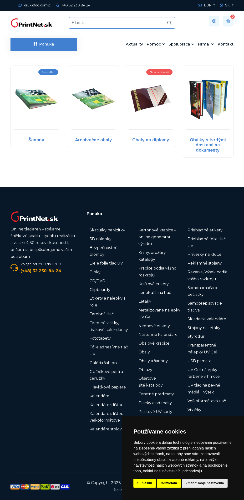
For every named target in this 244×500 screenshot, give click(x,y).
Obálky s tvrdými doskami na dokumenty (208, 145)
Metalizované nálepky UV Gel (159, 313)
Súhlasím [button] (144, 483)
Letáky (144, 301)
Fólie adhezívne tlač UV (109, 350)
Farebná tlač (102, 314)
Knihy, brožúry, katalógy (152, 256)
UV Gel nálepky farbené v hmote (204, 373)
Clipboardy (100, 289)
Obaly (144, 352)
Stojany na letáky (204, 328)
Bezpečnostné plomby (103, 251)
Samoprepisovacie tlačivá (205, 306)
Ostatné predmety (156, 394)
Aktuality (134, 44)
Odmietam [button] (169, 483)
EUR (205, 5)
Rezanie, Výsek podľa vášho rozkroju (207, 275)
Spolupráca (179, 44)
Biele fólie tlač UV (106, 263)
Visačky (194, 410)
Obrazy (145, 369)
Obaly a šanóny (153, 361)
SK (225, 5)
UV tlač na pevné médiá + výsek (204, 388)
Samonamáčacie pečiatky (203, 291)
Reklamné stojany (205, 263)
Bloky (95, 272)
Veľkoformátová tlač (207, 401)
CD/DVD (97, 281)
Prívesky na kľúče (204, 254)
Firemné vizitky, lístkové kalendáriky (109, 326)
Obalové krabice (153, 343)
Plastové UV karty (155, 411)
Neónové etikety (154, 326)
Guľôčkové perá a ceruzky (106, 375)
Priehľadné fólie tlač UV (207, 242)
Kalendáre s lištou (107, 405)
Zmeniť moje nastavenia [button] (205, 483)
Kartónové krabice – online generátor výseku (157, 237)
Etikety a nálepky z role (108, 301)
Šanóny (36, 139)
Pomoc (154, 44)
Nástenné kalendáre (158, 334)
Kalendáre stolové (107, 429)
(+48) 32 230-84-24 (40, 270)
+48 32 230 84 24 (73, 5)
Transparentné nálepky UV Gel (202, 348)
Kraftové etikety (153, 284)
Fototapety (100, 338)
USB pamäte (200, 361)
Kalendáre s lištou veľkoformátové (107, 417)
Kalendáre (99, 396)
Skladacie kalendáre (207, 319)
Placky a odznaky (155, 403)
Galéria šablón (103, 363)
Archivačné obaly (93, 139)
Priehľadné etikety (205, 230)
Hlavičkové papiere (108, 387)
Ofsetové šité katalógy (151, 382)
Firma (204, 44)
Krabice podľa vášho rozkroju (157, 271)
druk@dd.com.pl (34, 5)
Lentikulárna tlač (154, 292)
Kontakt (226, 44)
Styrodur (196, 336)
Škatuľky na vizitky (107, 230)
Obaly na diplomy (150, 139)
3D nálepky (101, 239)
